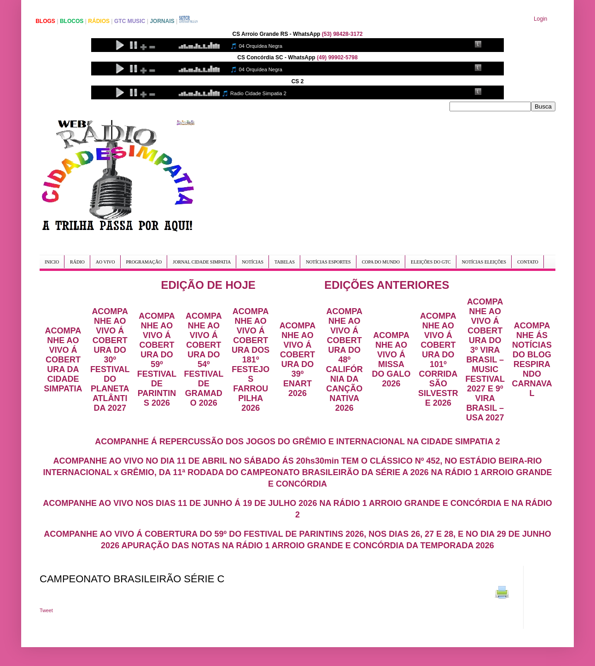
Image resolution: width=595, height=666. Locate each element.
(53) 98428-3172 (342, 34)
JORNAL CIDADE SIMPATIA (202, 261)
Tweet (46, 610)
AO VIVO (105, 261)
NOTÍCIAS (252, 261)
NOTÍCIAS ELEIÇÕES (484, 261)
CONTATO (527, 261)
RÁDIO (77, 261)
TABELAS (284, 261)
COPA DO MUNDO (381, 261)
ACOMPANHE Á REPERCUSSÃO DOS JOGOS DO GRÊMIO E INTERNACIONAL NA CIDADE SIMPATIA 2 (297, 441)
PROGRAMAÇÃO (144, 261)
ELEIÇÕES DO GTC (431, 261)
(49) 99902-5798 (337, 57)
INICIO (52, 261)
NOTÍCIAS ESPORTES (328, 261)
